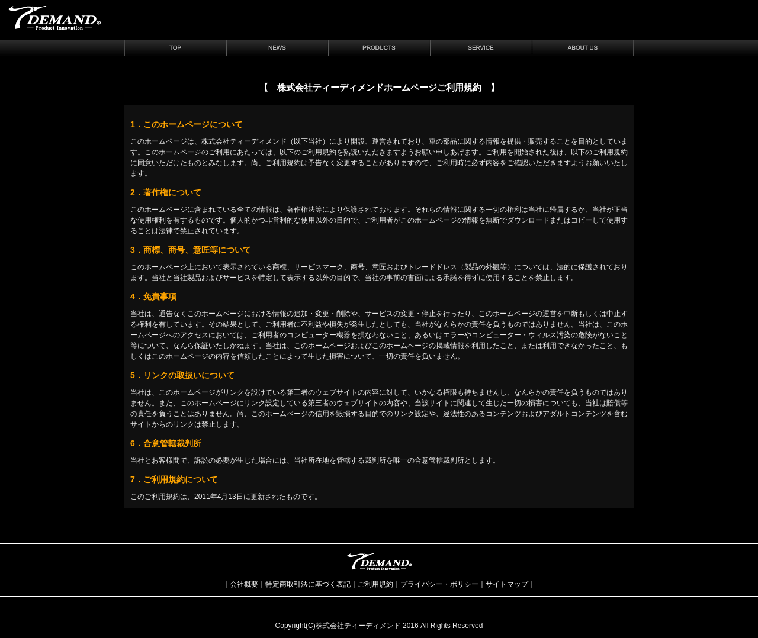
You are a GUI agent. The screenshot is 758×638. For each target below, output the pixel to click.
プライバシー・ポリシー (439, 584)
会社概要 (244, 584)
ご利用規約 (375, 584)
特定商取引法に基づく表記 (308, 584)
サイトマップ (507, 584)
